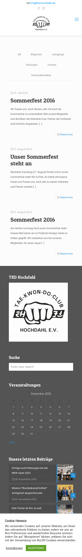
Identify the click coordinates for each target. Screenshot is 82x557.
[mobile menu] (76, 19)
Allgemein (36, 54)
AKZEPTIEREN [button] (36, 548)
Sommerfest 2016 (32, 100)
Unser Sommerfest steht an (34, 160)
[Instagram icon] (43, 8)
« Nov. (12, 442)
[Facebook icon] (38, 8)
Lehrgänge (58, 54)
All (19, 54)
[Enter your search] (41, 367)
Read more (66, 134)
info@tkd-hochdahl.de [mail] (42, 3)
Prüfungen (32, 64)
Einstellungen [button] (14, 548)
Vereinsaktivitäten (41, 75)
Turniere (51, 64)
